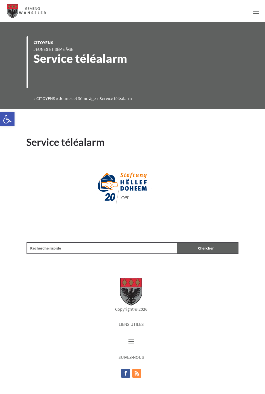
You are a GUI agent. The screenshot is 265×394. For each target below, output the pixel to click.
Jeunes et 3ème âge (53, 49)
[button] (7, 119)
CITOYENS (43, 42)
